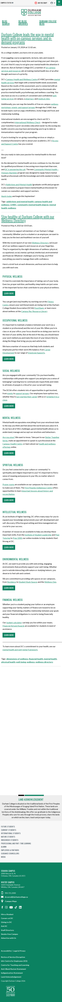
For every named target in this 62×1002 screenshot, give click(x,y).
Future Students (8, 826)
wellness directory (44, 662)
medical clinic (44, 99)
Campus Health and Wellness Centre (21, 79)
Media (3, 856)
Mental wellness (11, 418)
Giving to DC (6, 922)
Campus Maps (9, 901)
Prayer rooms (8, 484)
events (10, 393)
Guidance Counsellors (10, 853)
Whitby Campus (7, 882)
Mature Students (8, 836)
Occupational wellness (15, 320)
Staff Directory (7, 930)
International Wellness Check (27, 122)
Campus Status (6, 3)
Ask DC (4, 926)
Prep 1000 (17, 538)
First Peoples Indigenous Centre (38, 487)
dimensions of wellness (17, 659)
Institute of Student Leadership (38, 535)
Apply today (6, 196)
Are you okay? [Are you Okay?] (41, 3)
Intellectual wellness (14, 512)
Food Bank (39, 308)
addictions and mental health (20, 201)
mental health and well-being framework (20, 649)
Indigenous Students (9, 840)
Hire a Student (7, 914)
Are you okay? (9, 437)
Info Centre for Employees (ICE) (14, 961)
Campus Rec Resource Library (34, 311)
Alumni (3, 846)
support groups (22, 393)
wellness (12, 208)
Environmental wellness (16, 559)
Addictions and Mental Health (19, 184)
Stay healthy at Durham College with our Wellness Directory (27, 218)
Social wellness (11, 371)
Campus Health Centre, (13, 444)
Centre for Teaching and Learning (15, 965)
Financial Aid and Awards (13, 626)
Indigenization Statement (12, 973)
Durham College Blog (48, 22)
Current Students (8, 830)
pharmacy (30, 99)
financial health (36, 659)
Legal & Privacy (19, 951)
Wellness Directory (40, 242)
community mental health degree (33, 204)
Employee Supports (36, 353)
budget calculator (14, 622)
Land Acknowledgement (31, 799)
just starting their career (26, 396)
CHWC (13, 204)
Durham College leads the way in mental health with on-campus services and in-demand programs (27, 38)
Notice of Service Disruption (13, 957)
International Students (11, 833)
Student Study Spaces (28, 582)
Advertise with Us (8, 938)
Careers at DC (7, 918)
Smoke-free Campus (9, 934)
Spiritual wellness (13, 465)
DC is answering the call (15, 169)
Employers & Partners (10, 850)
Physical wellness (12, 276)
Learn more (9, 293)
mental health (50, 659)
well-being (21, 662)
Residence (11, 582)
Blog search (6, 22)
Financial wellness (13, 600)
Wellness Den (50, 582)
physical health (8, 662)
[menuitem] (52, 3)
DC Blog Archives (23, 22)
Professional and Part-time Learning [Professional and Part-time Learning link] (16, 843)
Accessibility (6, 951)
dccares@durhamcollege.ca (14, 897)
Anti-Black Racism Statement (13, 969)
